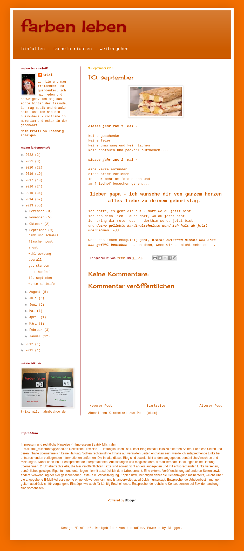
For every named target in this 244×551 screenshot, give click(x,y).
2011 (30, 350)
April (34, 317)
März (34, 324)
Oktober (36, 224)
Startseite (155, 406)
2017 (30, 180)
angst (33, 248)
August (35, 292)
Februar (36, 330)
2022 (30, 155)
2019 (30, 174)
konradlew (135, 528)
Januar (35, 336)
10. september (41, 278)
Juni (34, 305)
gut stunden (39, 266)
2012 (30, 344)
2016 (30, 187)
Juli (34, 298)
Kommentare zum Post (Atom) (133, 413)
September (38, 230)
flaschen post (41, 242)
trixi (47, 75)
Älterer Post (211, 406)
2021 (30, 161)
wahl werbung (40, 254)
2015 (30, 193)
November (37, 217)
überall (35, 260)
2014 (30, 199)
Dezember (37, 211)
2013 (30, 205)
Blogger (130, 500)
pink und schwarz (43, 235)
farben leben (74, 25)
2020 (30, 168)
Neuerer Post (101, 406)
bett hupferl (40, 272)
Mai (33, 311)
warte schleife (42, 284)
